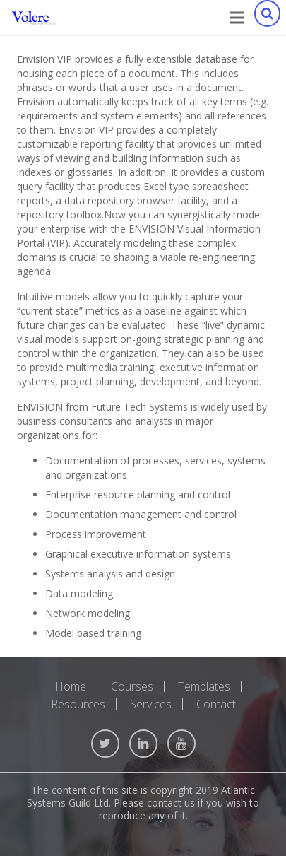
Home (70, 686)
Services (151, 704)
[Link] (34, 18)
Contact (216, 704)
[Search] (267, 17)
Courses (132, 686)
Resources (78, 704)
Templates (204, 686)
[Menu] (237, 17)
